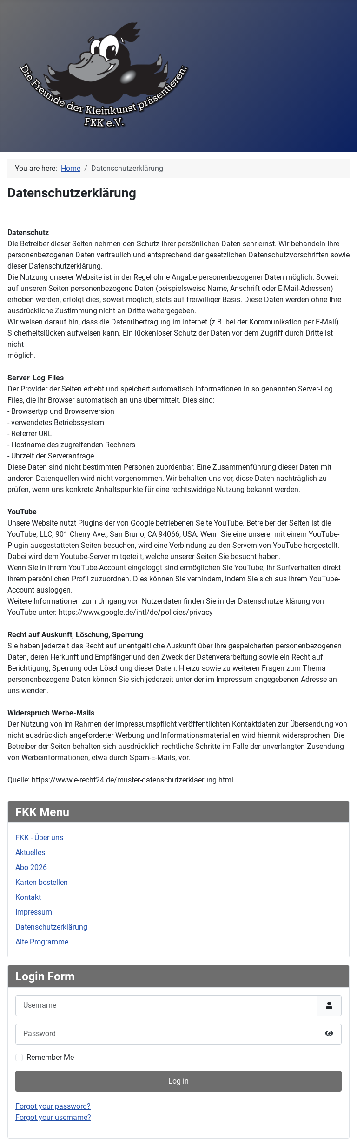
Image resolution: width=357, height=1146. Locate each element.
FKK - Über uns (39, 837)
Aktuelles (30, 852)
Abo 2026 (31, 867)
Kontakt (28, 897)
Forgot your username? (53, 1117)
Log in (178, 1081)
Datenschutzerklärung (51, 927)
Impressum (33, 912)
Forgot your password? (53, 1106)
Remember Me (50, 1057)
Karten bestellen (41, 882)
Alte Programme (41, 941)
